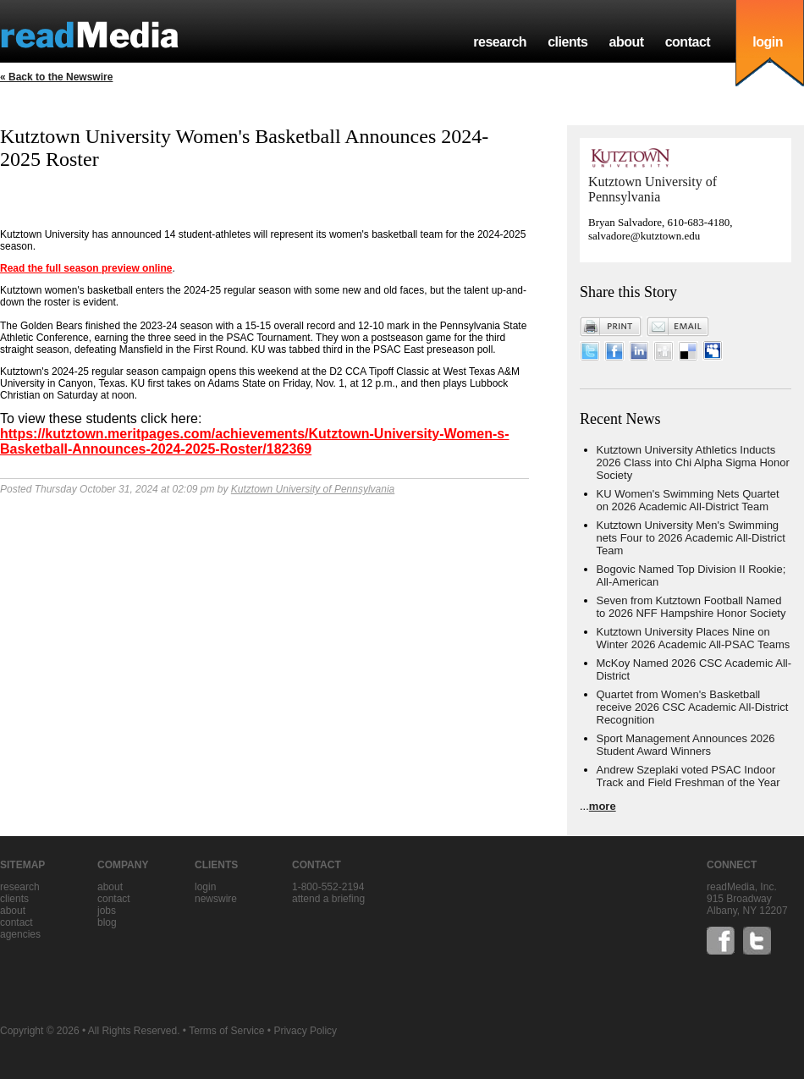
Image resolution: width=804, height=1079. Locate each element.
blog (107, 922)
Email (678, 327)
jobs (106, 911)
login (767, 42)
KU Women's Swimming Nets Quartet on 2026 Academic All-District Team (688, 500)
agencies (20, 934)
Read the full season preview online (86, 268)
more (602, 806)
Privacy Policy (305, 1031)
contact (688, 42)
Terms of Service (226, 1031)
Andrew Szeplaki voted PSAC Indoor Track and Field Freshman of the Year (688, 776)
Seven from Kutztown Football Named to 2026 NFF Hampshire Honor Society (691, 606)
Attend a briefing (328, 899)
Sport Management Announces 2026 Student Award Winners (686, 744)
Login (205, 887)
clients (567, 42)
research (499, 42)
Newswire (216, 899)
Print (611, 327)
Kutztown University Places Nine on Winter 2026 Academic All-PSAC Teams (693, 638)
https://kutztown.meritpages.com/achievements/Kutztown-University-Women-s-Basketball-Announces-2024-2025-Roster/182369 (254, 441)
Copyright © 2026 (40, 1031)
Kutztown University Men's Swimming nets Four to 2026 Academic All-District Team (691, 538)
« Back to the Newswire (56, 77)
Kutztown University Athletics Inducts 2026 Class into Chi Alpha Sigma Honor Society (693, 462)
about (626, 42)
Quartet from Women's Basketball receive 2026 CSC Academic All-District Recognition (693, 707)
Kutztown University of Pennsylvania (312, 489)
